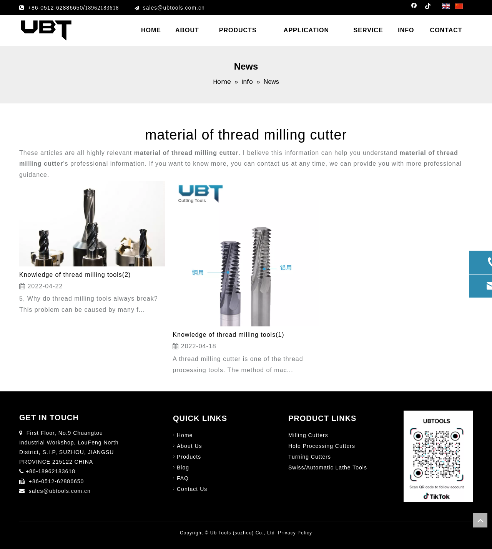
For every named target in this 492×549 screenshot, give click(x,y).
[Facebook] (414, 7)
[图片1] (438, 456)
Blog (183, 467)
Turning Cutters (309, 457)
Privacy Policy (295, 533)
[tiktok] (427, 7)
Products (189, 457)
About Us (189, 446)
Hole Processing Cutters (321, 446)
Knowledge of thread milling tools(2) (75, 274)
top (480, 520)
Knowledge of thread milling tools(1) (228, 334)
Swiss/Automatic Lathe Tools (327, 467)
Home (185, 435)
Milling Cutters (308, 435)
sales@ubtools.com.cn (174, 8)
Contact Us (192, 489)
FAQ (183, 478)
